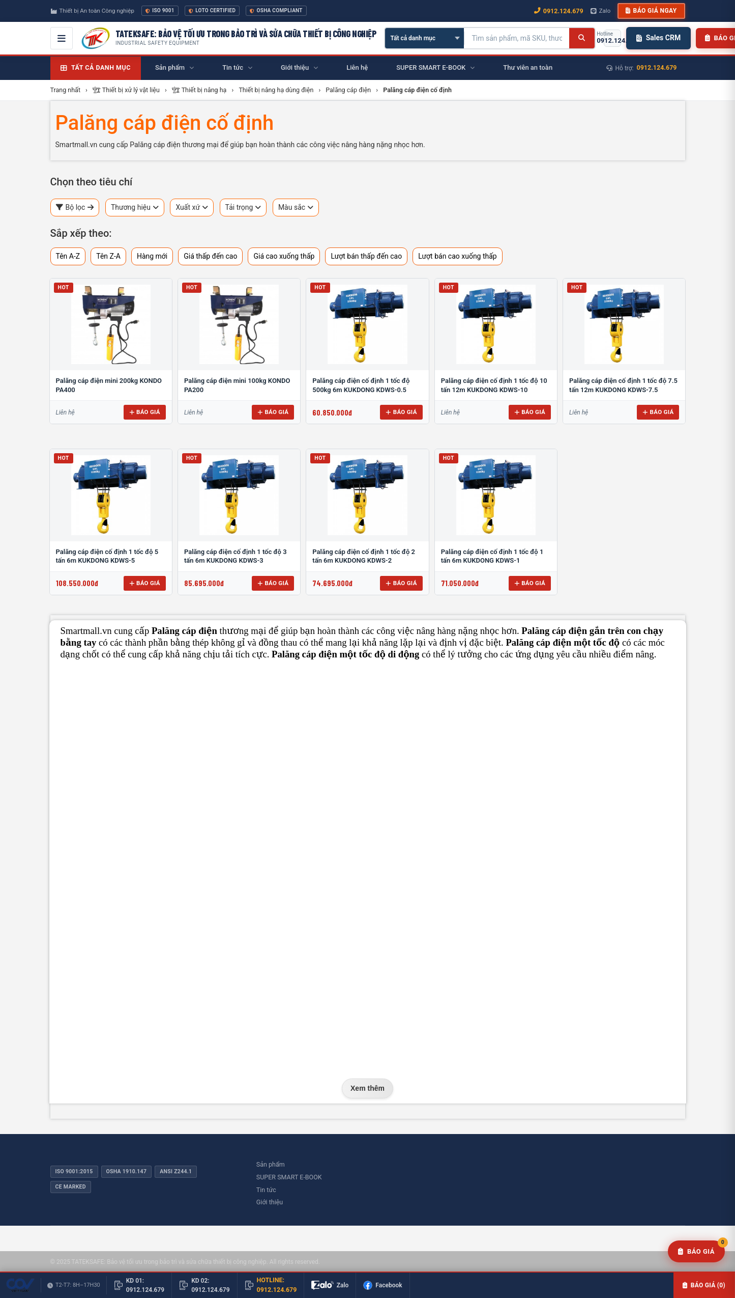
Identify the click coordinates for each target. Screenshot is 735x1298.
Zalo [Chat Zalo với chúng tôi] (601, 10)
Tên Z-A (108, 256)
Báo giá (144, 412)
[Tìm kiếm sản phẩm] (516, 38)
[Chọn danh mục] (424, 38)
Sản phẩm (270, 1164)
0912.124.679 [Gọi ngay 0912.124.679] (558, 11)
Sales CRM (658, 38)
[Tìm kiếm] (581, 38)
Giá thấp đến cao (210, 256)
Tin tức (266, 1190)
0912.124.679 (657, 67)
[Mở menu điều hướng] (61, 38)
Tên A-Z (68, 256)
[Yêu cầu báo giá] (696, 1251)
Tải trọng (243, 207)
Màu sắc (295, 207)
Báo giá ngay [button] (651, 10)
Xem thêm (367, 1088)
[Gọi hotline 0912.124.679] (612, 38)
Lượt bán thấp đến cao (366, 256)
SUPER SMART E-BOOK (289, 1177)
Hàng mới (152, 256)
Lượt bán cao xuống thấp (457, 256)
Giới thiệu (269, 1202)
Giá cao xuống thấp (283, 256)
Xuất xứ (191, 207)
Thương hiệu (135, 207)
